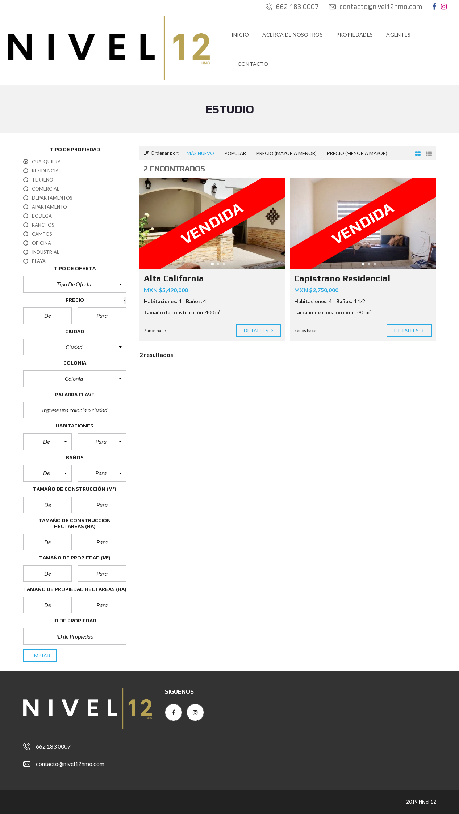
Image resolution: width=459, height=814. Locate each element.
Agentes (398, 34)
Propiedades (354, 34)
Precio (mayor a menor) (286, 153)
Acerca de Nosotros (292, 34)
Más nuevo (200, 153)
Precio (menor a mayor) (357, 153)
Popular (235, 153)
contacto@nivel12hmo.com (375, 6)
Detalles (258, 330)
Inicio (240, 34)
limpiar (40, 655)
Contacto (253, 64)
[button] (74, 284)
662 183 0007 (292, 6)
